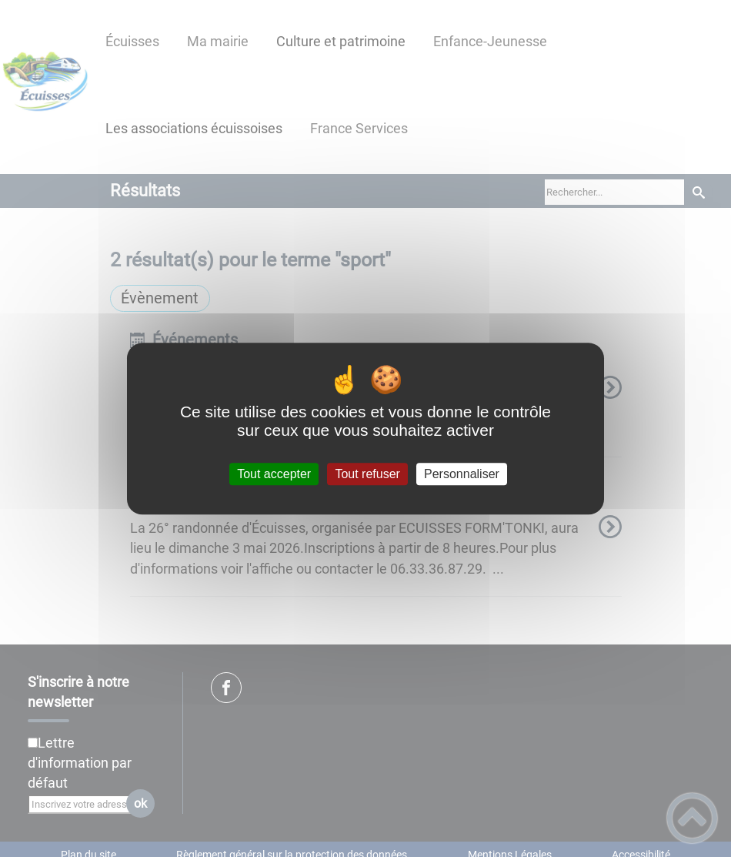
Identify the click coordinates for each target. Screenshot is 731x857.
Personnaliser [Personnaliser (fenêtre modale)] (461, 473)
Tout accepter (274, 473)
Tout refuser (367, 473)
